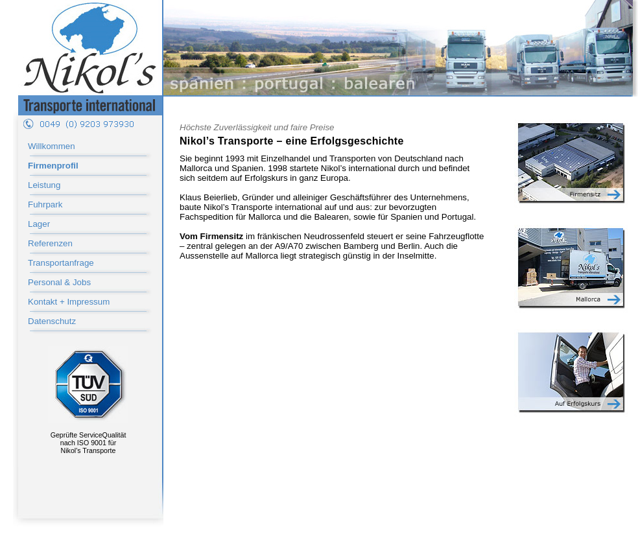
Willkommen (51, 146)
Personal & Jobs (59, 282)
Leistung (44, 185)
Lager (39, 224)
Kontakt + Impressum (69, 302)
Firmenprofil (53, 165)
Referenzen (50, 243)
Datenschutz (52, 321)
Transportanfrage (61, 263)
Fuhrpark (45, 204)
